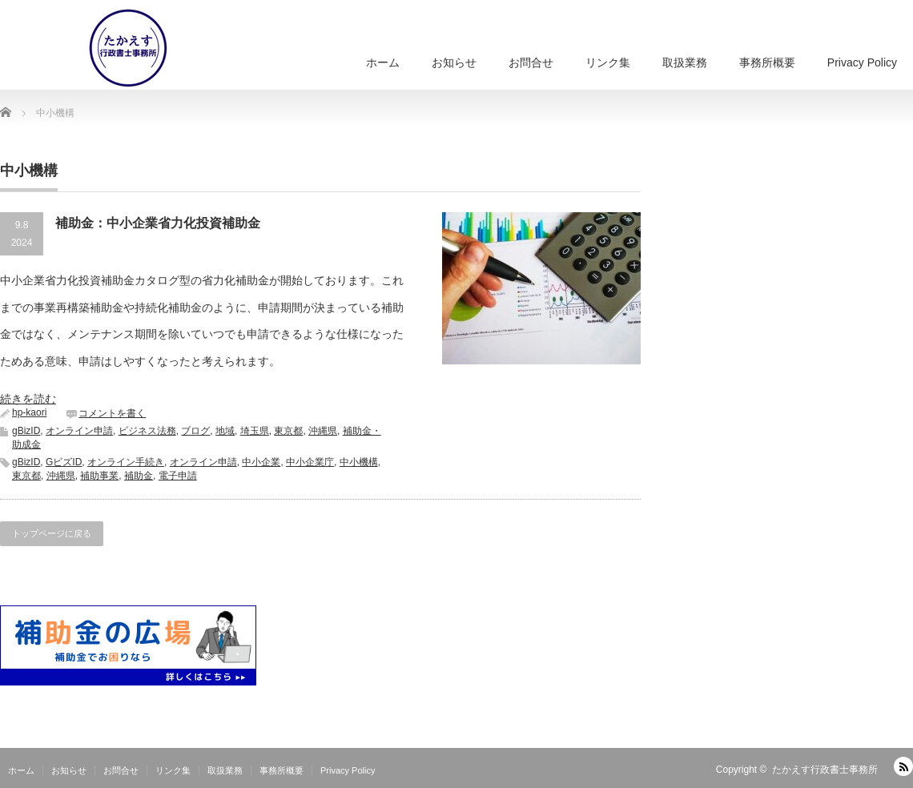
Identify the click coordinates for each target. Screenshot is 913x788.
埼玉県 (254, 430)
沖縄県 (322, 430)
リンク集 (607, 62)
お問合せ (531, 62)
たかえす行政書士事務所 (825, 769)
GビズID (64, 462)
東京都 (288, 430)
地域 (225, 430)
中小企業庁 (310, 462)
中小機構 (359, 462)
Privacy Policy (862, 62)
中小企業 (261, 462)
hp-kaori (29, 412)
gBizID (26, 430)
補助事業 (99, 475)
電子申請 (178, 475)
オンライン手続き (125, 462)
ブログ (195, 430)
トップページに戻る (51, 533)
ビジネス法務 (147, 430)
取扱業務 (684, 62)
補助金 (138, 475)
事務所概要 (767, 62)
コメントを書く (112, 413)
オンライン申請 (79, 430)
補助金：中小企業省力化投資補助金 (157, 223)
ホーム (383, 62)
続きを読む (28, 398)
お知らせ (454, 62)
